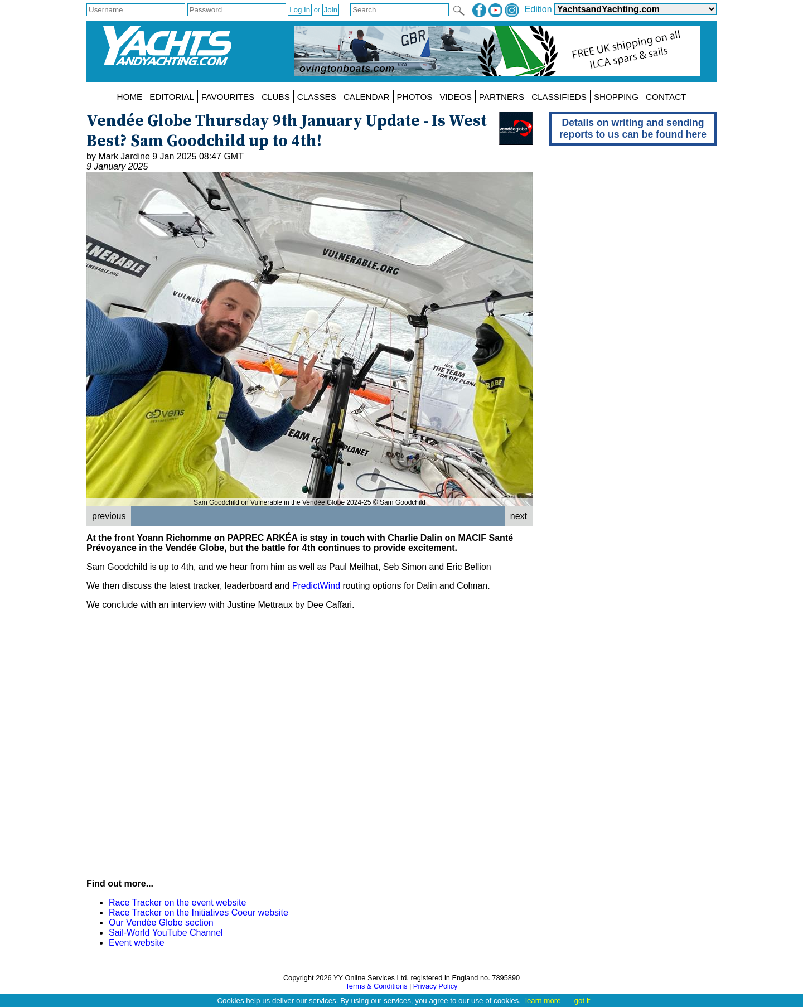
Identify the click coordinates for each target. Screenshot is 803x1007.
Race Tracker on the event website (177, 902)
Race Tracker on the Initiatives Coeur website (198, 912)
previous (108, 516)
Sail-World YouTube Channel (166, 932)
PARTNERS (501, 96)
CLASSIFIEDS (559, 96)
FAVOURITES (227, 96)
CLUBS (276, 96)
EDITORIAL (171, 96)
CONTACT (666, 96)
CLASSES (316, 96)
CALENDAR (367, 96)
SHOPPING (616, 96)
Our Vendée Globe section (161, 922)
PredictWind (316, 585)
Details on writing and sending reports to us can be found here (633, 128)
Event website (137, 942)
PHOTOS (415, 96)
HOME (130, 96)
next (518, 516)
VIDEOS (455, 96)
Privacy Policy (435, 986)
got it (582, 1000)
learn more (543, 1000)
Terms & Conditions (376, 986)
